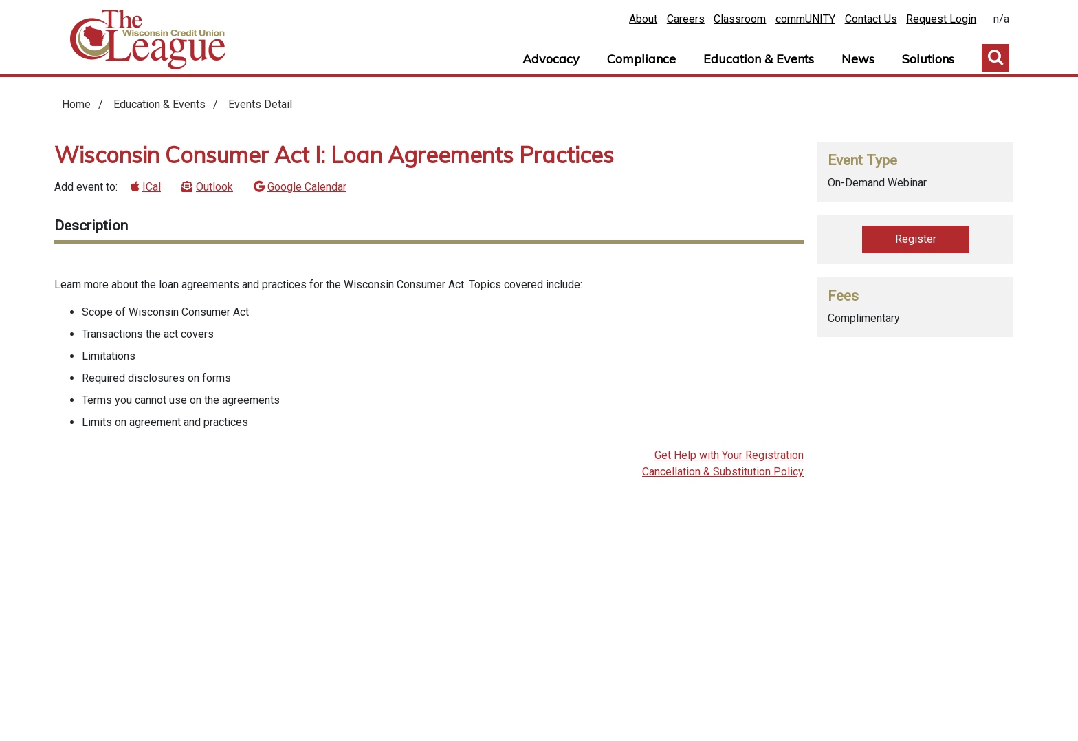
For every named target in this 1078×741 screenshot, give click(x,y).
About (643, 18)
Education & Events (758, 59)
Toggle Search (995, 58)
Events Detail (260, 104)
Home (148, 40)
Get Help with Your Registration (729, 455)
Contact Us (871, 18)
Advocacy (551, 59)
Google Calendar (306, 186)
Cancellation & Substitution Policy (723, 471)
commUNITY (805, 18)
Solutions (928, 59)
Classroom (740, 18)
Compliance (641, 59)
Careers (686, 18)
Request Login (941, 18)
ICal (151, 186)
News (858, 59)
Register (915, 239)
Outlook (214, 186)
